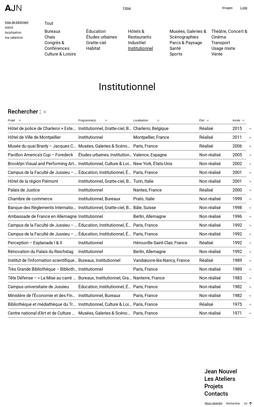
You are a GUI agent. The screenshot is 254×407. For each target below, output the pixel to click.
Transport (220, 42)
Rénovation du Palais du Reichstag (40, 251)
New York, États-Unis (152, 163)
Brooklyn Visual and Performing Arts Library (43, 163)
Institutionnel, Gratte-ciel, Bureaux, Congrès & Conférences (105, 181)
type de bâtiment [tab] (17, 22)
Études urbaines (101, 37)
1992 (237, 225)
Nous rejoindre (213, 403)
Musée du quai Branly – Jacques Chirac (43, 146)
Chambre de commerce (30, 198)
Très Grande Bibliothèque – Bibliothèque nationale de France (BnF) (43, 269)
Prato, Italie (144, 198)
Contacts (216, 393)
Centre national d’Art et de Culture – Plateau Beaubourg (43, 313)
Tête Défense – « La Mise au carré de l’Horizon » (43, 278)
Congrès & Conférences (57, 45)
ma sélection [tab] (14, 37)
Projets (213, 386)
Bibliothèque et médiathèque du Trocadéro (43, 304)
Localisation (146, 120)
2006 (237, 146)
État (204, 120)
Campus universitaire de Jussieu (38, 286)
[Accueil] (13, 5)
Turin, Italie (143, 181)
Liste (243, 8)
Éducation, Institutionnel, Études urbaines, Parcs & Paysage (105, 286)
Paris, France (145, 146)
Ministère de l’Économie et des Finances (43, 295)
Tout (49, 23)
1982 (237, 286)
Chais (50, 37)
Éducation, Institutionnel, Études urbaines (105, 172)
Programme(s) (92, 120)
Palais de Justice (24, 190)
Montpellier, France (151, 137)
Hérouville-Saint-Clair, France (160, 242)
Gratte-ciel (96, 42)
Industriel (137, 42)
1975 (237, 304)
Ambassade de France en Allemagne (42, 216)
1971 (237, 313)
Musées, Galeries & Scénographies (188, 34)
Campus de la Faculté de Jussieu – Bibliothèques (43, 225)
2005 (237, 154)
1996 (237, 216)
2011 (237, 137)
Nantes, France (147, 190)
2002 (237, 163)
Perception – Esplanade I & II (35, 242)
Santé (175, 48)
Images (227, 8)
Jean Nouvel (220, 371)
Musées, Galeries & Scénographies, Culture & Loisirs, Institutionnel (105, 313)
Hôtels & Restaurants (139, 34)
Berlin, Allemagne (149, 216)
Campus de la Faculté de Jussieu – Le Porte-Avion (43, 234)
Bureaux (53, 31)
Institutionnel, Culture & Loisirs (105, 163)
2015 (237, 128)
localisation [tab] (13, 32)
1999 (237, 198)
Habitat (93, 48)
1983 (237, 278)
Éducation (96, 31)
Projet (14, 120)
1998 (237, 207)
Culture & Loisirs (60, 54)
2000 (237, 190)
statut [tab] (9, 27)
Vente (217, 54)
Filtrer (127, 8)
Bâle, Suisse (144, 207)
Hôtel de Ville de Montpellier (34, 137)
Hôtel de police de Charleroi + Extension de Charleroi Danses (43, 128)
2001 (237, 172)
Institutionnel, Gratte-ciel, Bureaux (105, 128)
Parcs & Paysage (186, 42)
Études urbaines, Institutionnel (105, 154)
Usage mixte (223, 48)
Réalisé (206, 128)
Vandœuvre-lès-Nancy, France (161, 260)
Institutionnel (140, 48)
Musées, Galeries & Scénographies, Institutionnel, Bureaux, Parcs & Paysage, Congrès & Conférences (105, 146)
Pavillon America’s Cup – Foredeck (40, 154)
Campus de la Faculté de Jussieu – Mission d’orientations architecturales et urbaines (43, 172)
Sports (176, 54)
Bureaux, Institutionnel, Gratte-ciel (105, 278)
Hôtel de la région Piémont (33, 181)
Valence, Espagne (150, 154)
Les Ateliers (219, 379)
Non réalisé (210, 154)
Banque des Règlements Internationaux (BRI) (43, 207)
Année (239, 120)
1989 (237, 260)
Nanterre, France (149, 278)
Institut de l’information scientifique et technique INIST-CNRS (43, 260)
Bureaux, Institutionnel (99, 260)
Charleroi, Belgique (151, 128)
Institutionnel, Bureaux (99, 198)
